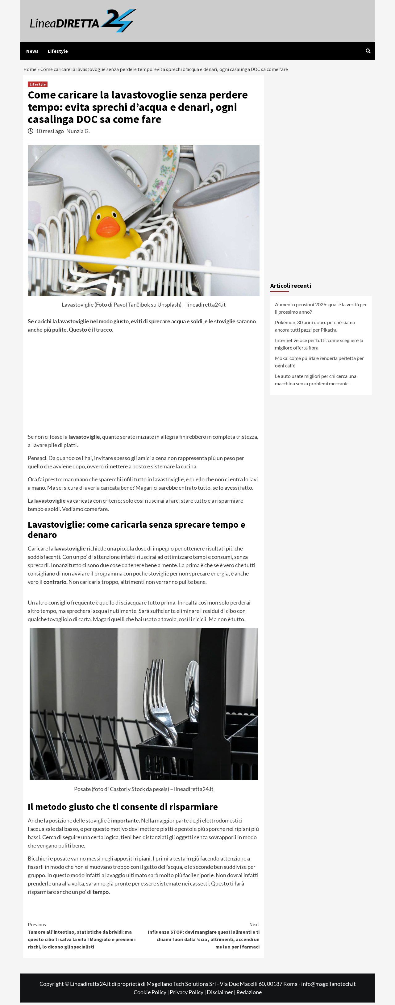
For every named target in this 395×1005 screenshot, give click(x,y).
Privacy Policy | (188, 994)
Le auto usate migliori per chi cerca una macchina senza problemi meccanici (315, 382)
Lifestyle (58, 51)
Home (30, 70)
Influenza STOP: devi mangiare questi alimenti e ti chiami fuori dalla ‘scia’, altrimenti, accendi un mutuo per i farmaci (202, 937)
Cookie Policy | (152, 994)
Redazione (249, 994)
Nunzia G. (78, 133)
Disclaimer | (221, 994)
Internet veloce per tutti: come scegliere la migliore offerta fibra (319, 346)
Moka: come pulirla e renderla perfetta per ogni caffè (319, 364)
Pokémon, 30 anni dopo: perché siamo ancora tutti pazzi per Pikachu (315, 328)
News (32, 51)
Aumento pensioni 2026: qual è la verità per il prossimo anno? (321, 310)
